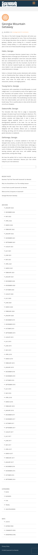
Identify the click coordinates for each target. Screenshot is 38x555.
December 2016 (10, 466)
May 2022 (8, 216)
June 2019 (8, 346)
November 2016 (10, 471)
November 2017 (10, 419)
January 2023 (10, 208)
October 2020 (10, 290)
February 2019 (10, 363)
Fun (7, 500)
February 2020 (10, 311)
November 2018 (10, 376)
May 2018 (8, 393)
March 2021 (9, 268)
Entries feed (9, 526)
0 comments (25, 32)
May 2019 (8, 350)
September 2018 (10, 384)
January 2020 (10, 315)
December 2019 (10, 320)
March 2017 (9, 453)
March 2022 (9, 225)
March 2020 (9, 307)
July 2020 (8, 298)
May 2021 (8, 259)
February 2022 (10, 229)
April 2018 (9, 397)
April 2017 (9, 449)
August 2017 (9, 432)
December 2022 (10, 212)
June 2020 (8, 302)
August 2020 (9, 294)
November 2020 (10, 285)
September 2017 (10, 427)
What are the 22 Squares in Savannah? (12, 191)
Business (8, 496)
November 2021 (10, 238)
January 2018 (10, 410)
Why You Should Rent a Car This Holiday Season (15, 183)
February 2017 (10, 458)
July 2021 (8, 251)
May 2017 (8, 445)
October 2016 (10, 475)
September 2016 (10, 479)
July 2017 (8, 436)
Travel (8, 505)
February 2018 (10, 406)
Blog (7, 492)
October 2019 (10, 328)
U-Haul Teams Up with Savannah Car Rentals (14, 187)
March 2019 (9, 359)
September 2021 (10, 242)
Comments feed (10, 530)
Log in (8, 522)
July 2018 (8, 389)
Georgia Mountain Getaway (13, 25)
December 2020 (10, 281)
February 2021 (10, 272)
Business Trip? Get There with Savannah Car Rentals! (16, 179)
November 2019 (10, 324)
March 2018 (9, 402)
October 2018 (10, 380)
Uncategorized (16, 32)
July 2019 (8, 341)
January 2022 (10, 234)
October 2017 (10, 423)
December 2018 (10, 371)
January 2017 (10, 462)
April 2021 (9, 264)
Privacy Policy (5, 546)
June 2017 (8, 440)
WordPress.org (11, 534)
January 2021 (10, 277)
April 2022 (9, 221)
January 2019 (10, 367)
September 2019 (10, 333)
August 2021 (9, 246)
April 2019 (9, 354)
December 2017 (10, 415)
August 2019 (9, 337)
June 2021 (8, 255)
